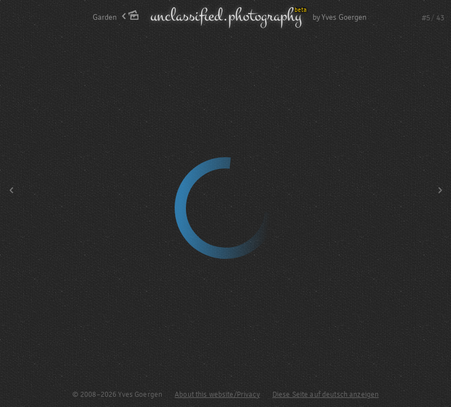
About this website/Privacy (217, 394)
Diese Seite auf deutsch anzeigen (325, 394)
